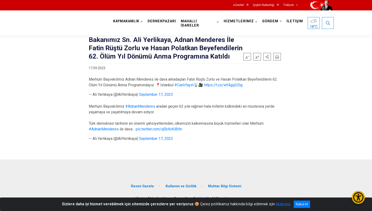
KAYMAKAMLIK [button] (126, 21)
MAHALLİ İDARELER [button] (190, 23)
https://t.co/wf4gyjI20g (223, 85)
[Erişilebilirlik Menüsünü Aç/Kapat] (358, 197)
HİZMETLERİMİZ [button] (239, 21)
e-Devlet (238, 5)
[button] (267, 56)
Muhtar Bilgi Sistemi (224, 186)
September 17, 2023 (156, 94)
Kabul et (302, 204)
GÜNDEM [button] (270, 21)
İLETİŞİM (295, 21)
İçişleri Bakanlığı (263, 5)
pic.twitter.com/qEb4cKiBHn (159, 129)
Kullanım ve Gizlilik (181, 186)
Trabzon (288, 5)
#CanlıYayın (184, 85)
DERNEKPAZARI (162, 21)
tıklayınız (283, 204)
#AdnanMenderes (140, 106)
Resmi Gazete (142, 186)
